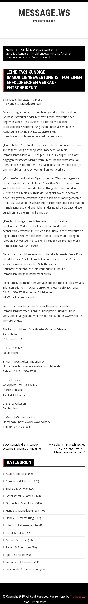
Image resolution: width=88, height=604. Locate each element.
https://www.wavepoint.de (34, 422)
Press (38, 99)
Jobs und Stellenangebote (22, 525)
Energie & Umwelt (17, 488)
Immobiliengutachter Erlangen (21, 311)
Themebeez (77, 596)
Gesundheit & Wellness (20, 503)
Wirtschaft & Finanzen (19, 562)
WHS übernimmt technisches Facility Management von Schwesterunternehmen (67, 448)
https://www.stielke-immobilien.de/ (39, 366)
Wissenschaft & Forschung (22, 569)
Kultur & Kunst (15, 532)
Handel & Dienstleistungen (24, 103)
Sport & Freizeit (15, 555)
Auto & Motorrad (16, 474)
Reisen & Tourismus (18, 547)
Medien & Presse (16, 540)
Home (25, 602)
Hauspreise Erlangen (54, 311)
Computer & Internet (19, 481)
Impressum (39, 602)
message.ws (44, 12)
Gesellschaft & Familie (20, 496)
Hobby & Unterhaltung (20, 518)
